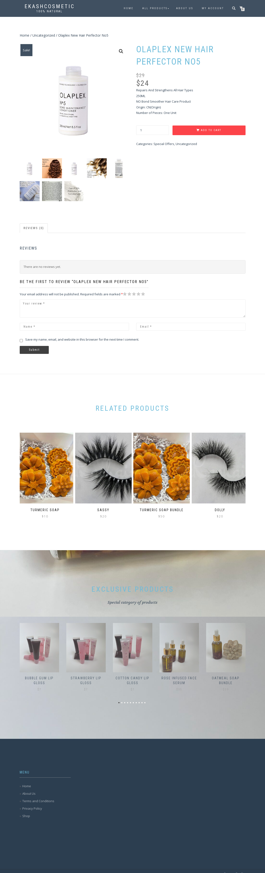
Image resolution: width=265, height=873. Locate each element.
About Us (184, 8)
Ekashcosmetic (50, 6)
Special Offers (164, 144)
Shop (26, 809)
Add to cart (211, 130)
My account (213, 8)
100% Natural (49, 11)
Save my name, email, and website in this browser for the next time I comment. (82, 339)
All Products (154, 8)
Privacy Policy (32, 802)
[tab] (34, 228)
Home (129, 8)
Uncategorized (43, 35)
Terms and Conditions (38, 794)
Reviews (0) (34, 228)
